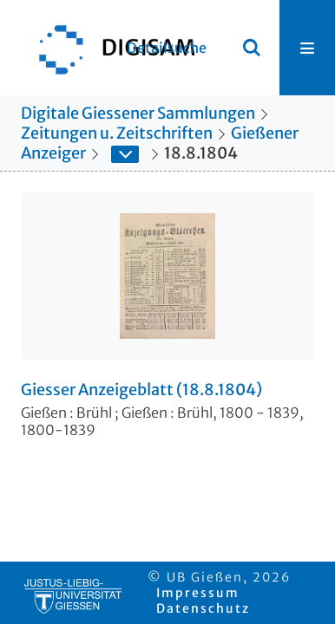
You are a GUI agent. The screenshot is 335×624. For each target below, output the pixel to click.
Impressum (198, 593)
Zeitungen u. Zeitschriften (117, 133)
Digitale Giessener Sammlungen (138, 113)
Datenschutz (203, 608)
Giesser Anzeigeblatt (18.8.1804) (141, 390)
